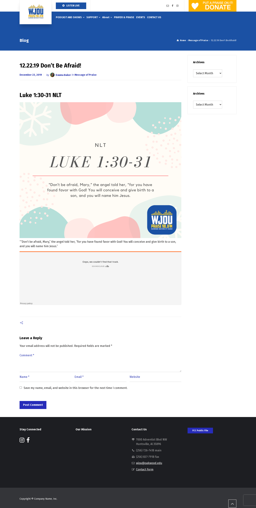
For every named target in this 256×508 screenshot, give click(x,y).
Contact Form (144, 469)
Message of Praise (85, 74)
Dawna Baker (63, 74)
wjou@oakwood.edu (149, 463)
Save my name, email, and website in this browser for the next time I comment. (75, 388)
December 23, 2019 (31, 74)
